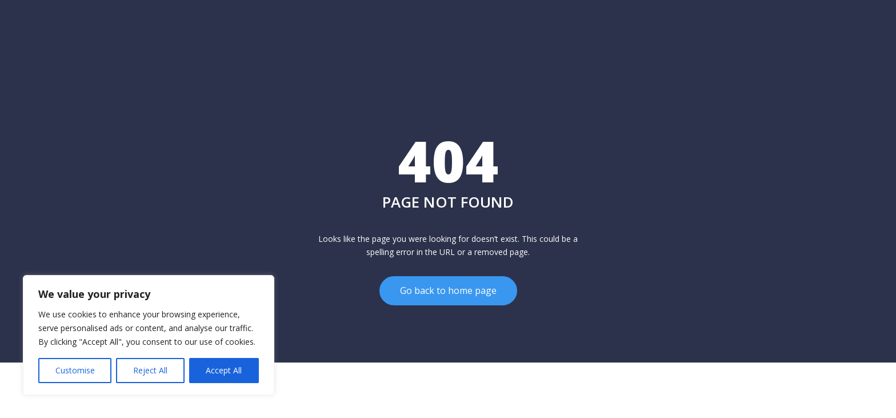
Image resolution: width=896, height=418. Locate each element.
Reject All (150, 370)
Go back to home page (448, 290)
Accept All (224, 370)
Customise (75, 370)
